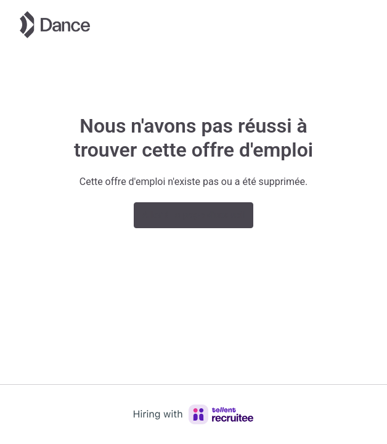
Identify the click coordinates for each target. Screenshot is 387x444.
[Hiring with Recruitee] (193, 414)
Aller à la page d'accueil (193, 215)
